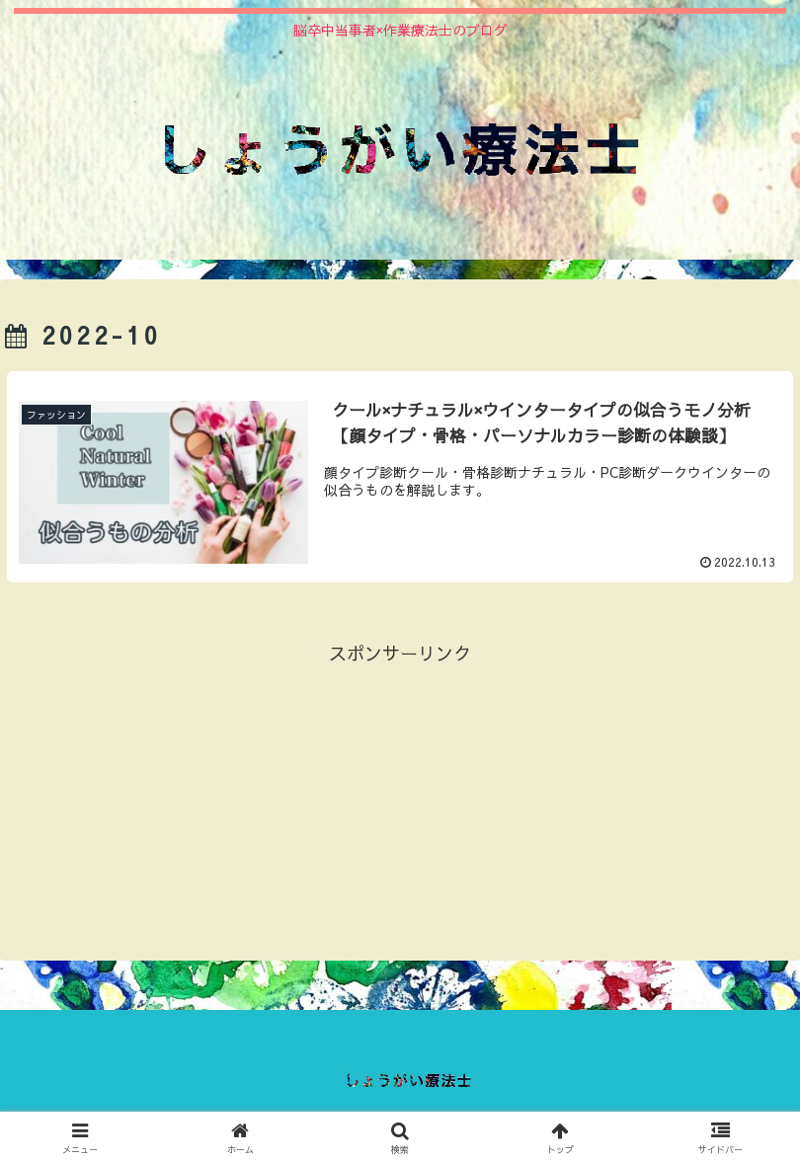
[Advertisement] (400, 808)
